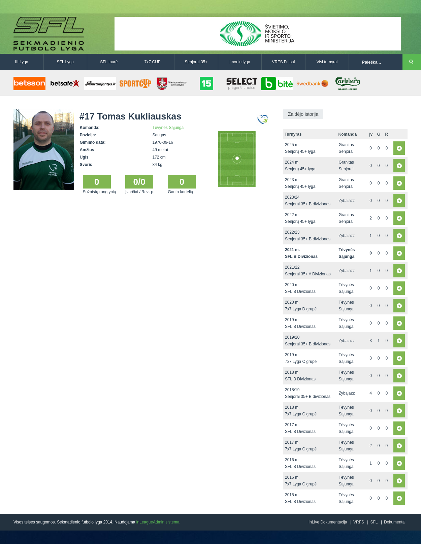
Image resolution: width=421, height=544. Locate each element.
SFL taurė (109, 62)
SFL (374, 522)
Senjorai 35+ (196, 62)
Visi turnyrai (327, 62)
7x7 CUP (152, 62)
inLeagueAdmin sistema (158, 522)
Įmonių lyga (239, 62)
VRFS (358, 522)
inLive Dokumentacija (328, 522)
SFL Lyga (65, 62)
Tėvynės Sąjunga (168, 127)
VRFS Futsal (283, 62)
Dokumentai (395, 522)
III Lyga (21, 62)
